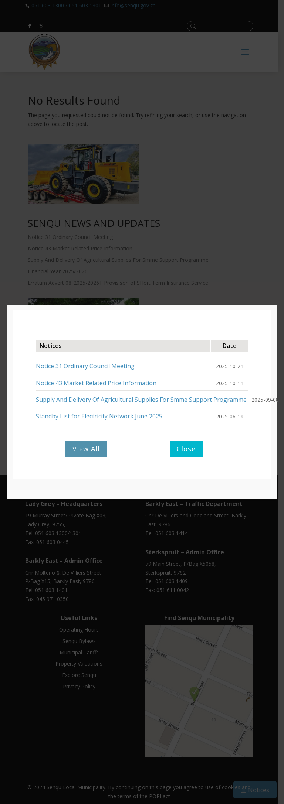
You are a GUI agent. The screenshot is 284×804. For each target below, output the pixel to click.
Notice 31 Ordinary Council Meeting (85, 366)
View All (86, 448)
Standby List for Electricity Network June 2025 (99, 416)
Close (186, 448)
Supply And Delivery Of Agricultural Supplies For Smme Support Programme (141, 400)
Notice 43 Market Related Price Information (96, 383)
